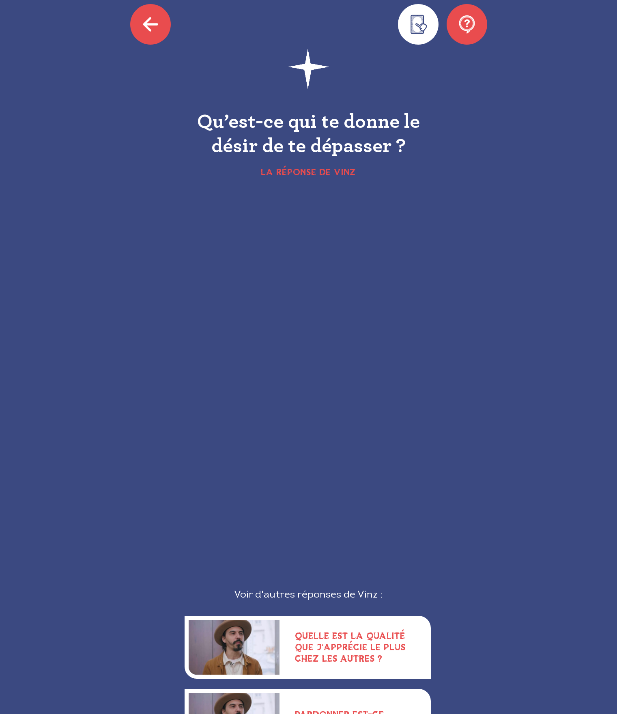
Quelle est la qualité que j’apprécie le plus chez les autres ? (350, 647)
